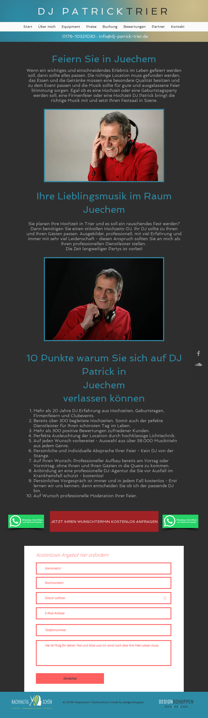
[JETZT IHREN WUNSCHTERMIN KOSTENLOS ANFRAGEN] (104, 521)
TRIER (148, 11)
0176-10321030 (78, 36)
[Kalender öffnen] (165, 598)
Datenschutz (100, 702)
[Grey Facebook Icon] (198, 353)
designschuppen (133, 702)
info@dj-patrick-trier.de (123, 36)
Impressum (82, 702)
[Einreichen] (70, 678)
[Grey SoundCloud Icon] (198, 364)
